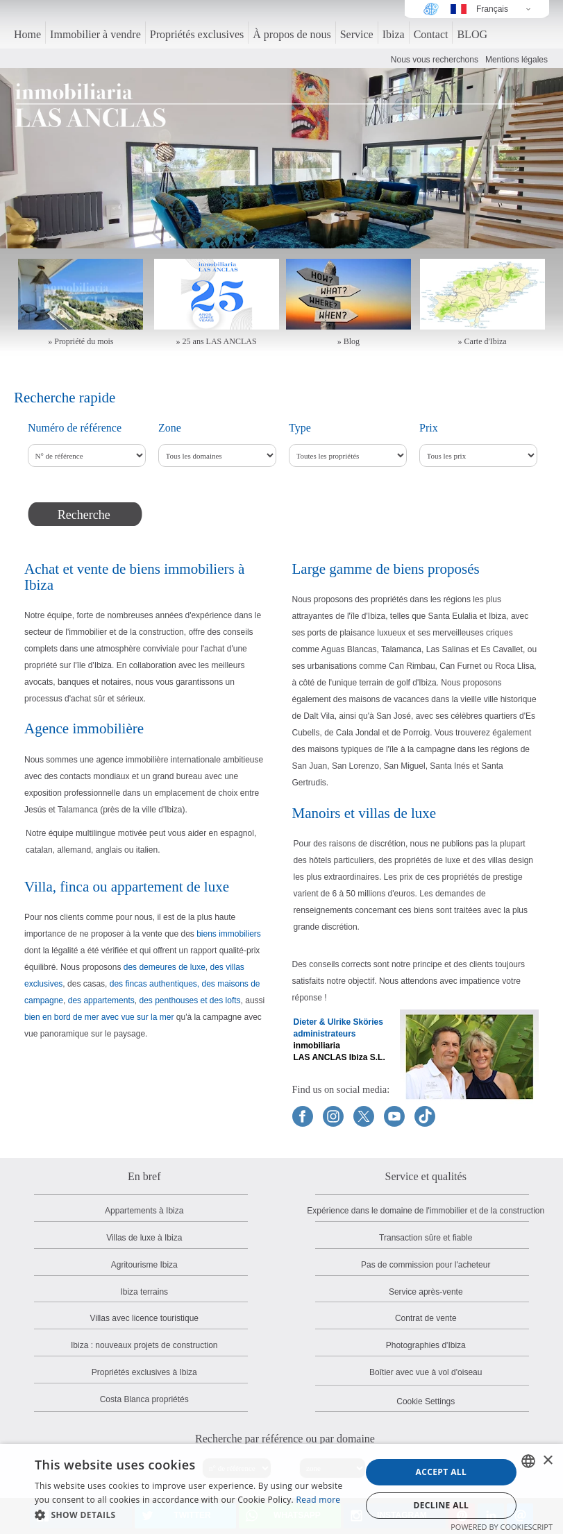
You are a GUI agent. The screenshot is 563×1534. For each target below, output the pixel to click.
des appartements (101, 1000)
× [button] (547, 1461)
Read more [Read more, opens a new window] (318, 1500)
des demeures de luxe (164, 967)
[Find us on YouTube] (394, 1116)
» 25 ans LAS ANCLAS (216, 341)
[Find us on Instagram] (333, 1116)
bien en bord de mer (61, 1017)
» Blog (348, 341)
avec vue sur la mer (137, 1017)
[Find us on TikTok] (424, 1116)
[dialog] (281, 1489)
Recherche (84, 515)
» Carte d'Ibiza (482, 341)
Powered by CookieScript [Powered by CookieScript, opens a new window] (502, 1527)
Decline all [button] (441, 1505)
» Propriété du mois (80, 341)
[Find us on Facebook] (302, 1116)
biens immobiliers (228, 934)
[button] (193, 1515)
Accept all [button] (441, 1472)
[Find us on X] (363, 1116)
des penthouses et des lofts (189, 1000)
